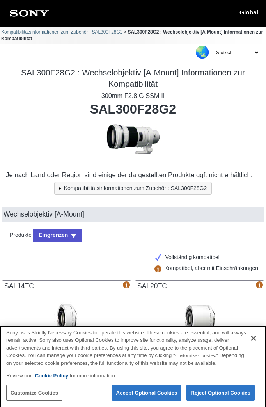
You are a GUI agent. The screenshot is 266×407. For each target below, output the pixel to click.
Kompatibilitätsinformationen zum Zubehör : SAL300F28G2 (61, 32)
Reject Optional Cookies (220, 397)
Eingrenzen (53, 235)
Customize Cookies (34, 397)
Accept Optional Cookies (146, 397)
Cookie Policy (52, 380)
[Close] (253, 342)
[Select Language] (235, 52)
